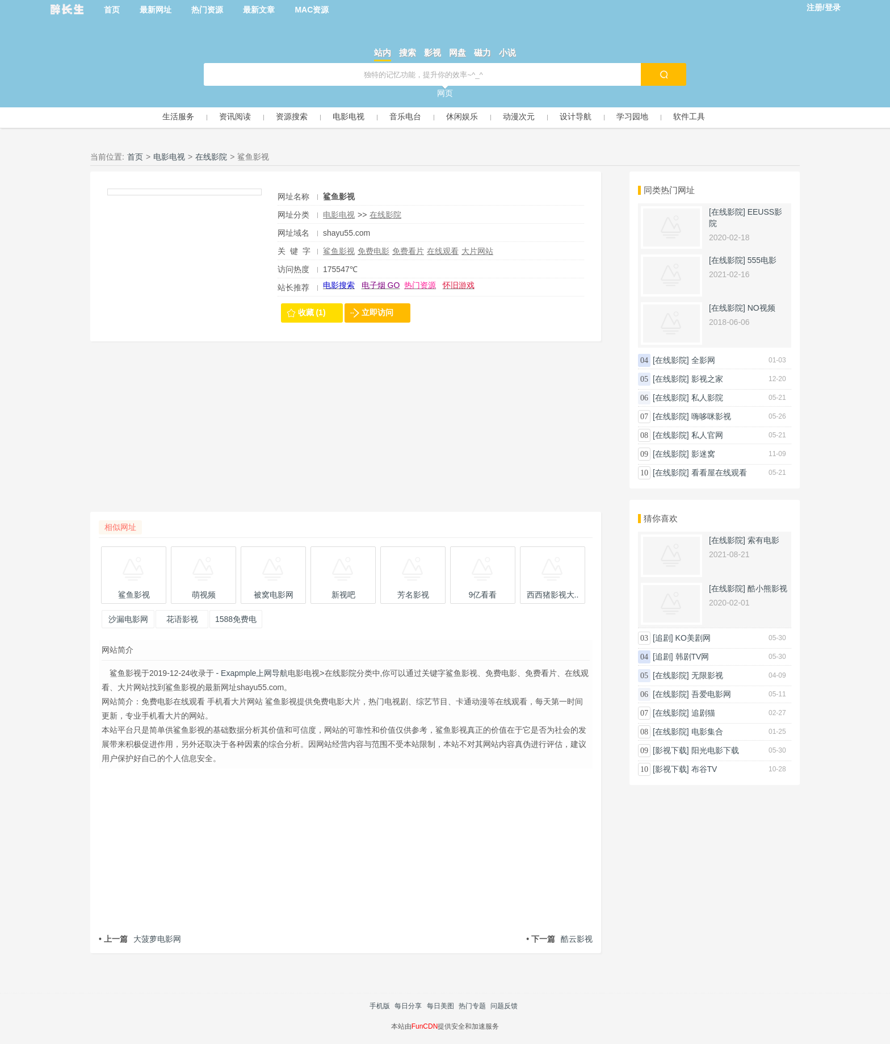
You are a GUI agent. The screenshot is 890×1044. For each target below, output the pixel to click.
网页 (445, 93)
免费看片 (408, 251)
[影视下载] (671, 750)
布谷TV (704, 769)
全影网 (703, 360)
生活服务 (178, 116)
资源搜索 (292, 116)
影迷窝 (703, 453)
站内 (382, 52)
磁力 (482, 52)
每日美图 (440, 1006)
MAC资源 (312, 9)
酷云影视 (559, 938)
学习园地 (632, 116)
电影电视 (348, 116)
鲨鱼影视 (339, 251)
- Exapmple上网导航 (251, 673)
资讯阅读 (235, 116)
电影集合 (707, 731)
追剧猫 (703, 712)
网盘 (457, 52)
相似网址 (120, 527)
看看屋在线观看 (719, 472)
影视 (432, 52)
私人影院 (707, 397)
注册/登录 (824, 7)
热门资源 (207, 9)
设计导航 (575, 116)
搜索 (407, 52)
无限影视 (707, 675)
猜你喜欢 (661, 518)
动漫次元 (519, 116)
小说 (507, 52)
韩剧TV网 (692, 656)
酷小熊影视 (767, 588)
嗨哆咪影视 (711, 416)
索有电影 (763, 540)
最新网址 (155, 9)
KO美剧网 (693, 637)
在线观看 (443, 251)
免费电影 (373, 251)
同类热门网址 (669, 190)
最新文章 (259, 9)
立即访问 (377, 312)
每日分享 (408, 1006)
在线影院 (211, 156)
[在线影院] (727, 211)
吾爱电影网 (711, 694)
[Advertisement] (345, 432)
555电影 (762, 260)
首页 (112, 9)
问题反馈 (504, 1006)
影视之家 (707, 378)
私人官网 (707, 435)
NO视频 (761, 307)
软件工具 (689, 116)
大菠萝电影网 (140, 938)
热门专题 (472, 1006)
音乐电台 (405, 116)
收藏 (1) (312, 312)
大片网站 (477, 251)
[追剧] (663, 637)
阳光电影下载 (715, 750)
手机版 (380, 1006)
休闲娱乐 (462, 116)
